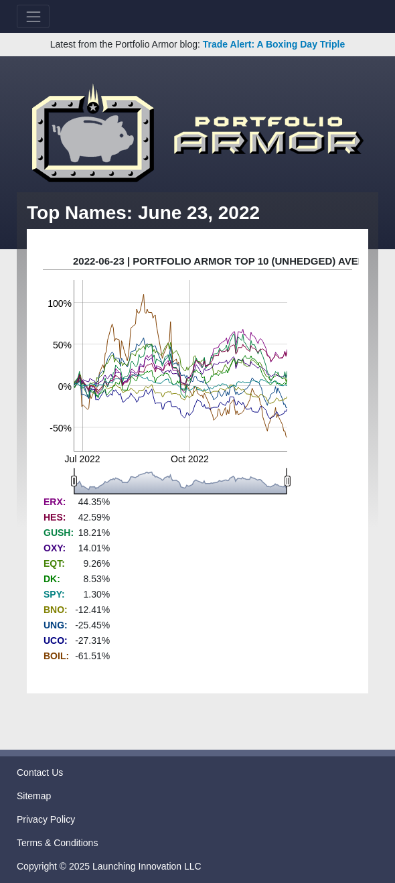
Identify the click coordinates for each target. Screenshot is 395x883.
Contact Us (40, 772)
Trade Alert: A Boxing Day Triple (274, 44)
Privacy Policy (46, 819)
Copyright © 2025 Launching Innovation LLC (109, 866)
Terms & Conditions (57, 842)
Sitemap (34, 796)
